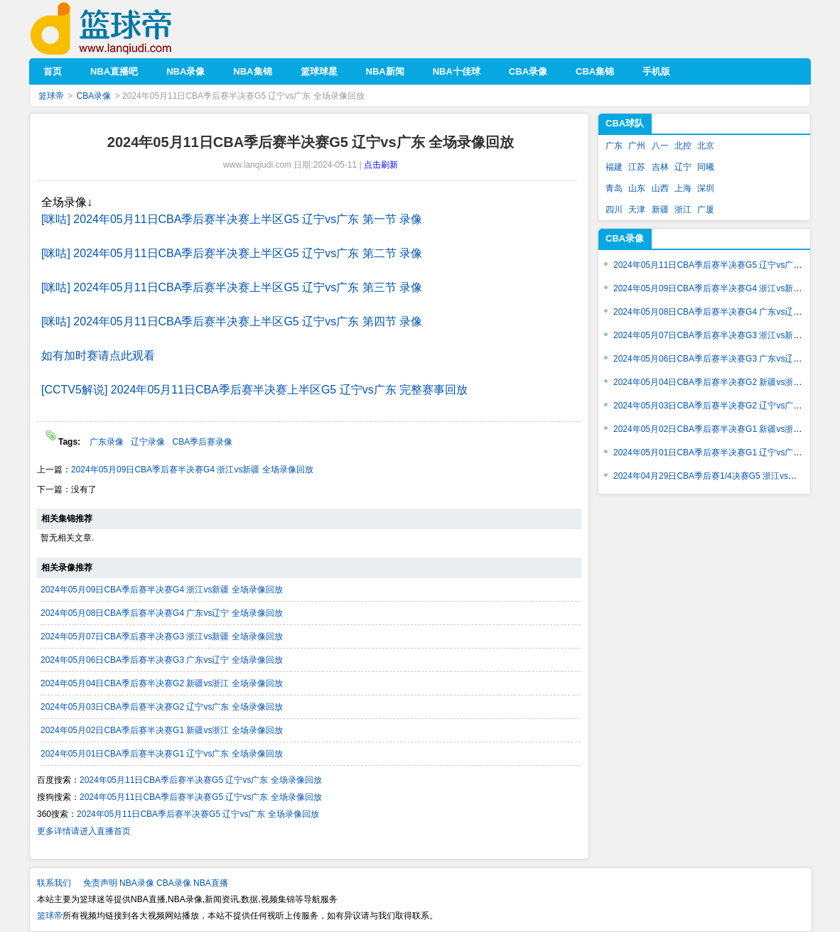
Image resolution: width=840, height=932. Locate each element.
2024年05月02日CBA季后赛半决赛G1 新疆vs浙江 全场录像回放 (162, 730)
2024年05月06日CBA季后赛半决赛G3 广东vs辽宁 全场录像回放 (162, 660)
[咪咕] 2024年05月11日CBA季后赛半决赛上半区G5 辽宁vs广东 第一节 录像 (231, 219)
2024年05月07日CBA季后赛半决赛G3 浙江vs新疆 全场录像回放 (162, 636)
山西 (660, 188)
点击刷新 (381, 165)
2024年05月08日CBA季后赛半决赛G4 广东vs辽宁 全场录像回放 (162, 613)
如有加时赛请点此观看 (98, 356)
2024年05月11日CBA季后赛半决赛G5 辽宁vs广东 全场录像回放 (201, 780)
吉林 (660, 167)
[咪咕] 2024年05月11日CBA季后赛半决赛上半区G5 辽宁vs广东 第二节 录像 (231, 253)
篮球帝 (122, 29)
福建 (614, 167)
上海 (682, 188)
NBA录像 (136, 883)
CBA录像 (94, 96)
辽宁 (682, 167)
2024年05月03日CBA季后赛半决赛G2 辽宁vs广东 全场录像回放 (162, 707)
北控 (682, 146)
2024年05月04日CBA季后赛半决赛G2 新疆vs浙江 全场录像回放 (162, 683)
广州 (636, 146)
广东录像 (107, 442)
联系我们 (54, 883)
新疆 (660, 210)
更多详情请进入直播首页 (84, 831)
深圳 (705, 188)
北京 (705, 146)
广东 (614, 146)
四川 (614, 210)
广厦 (705, 210)
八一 (660, 146)
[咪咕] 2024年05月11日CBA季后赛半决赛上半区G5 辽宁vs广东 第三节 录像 (231, 287)
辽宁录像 (148, 442)
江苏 (636, 167)
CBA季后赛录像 (202, 442)
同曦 (705, 167)
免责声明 (100, 883)
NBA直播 (210, 883)
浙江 (682, 210)
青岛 (614, 188)
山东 (636, 188)
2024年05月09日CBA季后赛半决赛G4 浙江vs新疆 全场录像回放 (192, 470)
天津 (636, 210)
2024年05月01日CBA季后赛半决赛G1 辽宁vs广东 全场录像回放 (162, 754)
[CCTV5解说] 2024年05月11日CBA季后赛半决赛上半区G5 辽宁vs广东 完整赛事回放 (254, 390)
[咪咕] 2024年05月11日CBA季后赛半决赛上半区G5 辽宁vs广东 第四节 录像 (231, 321)
